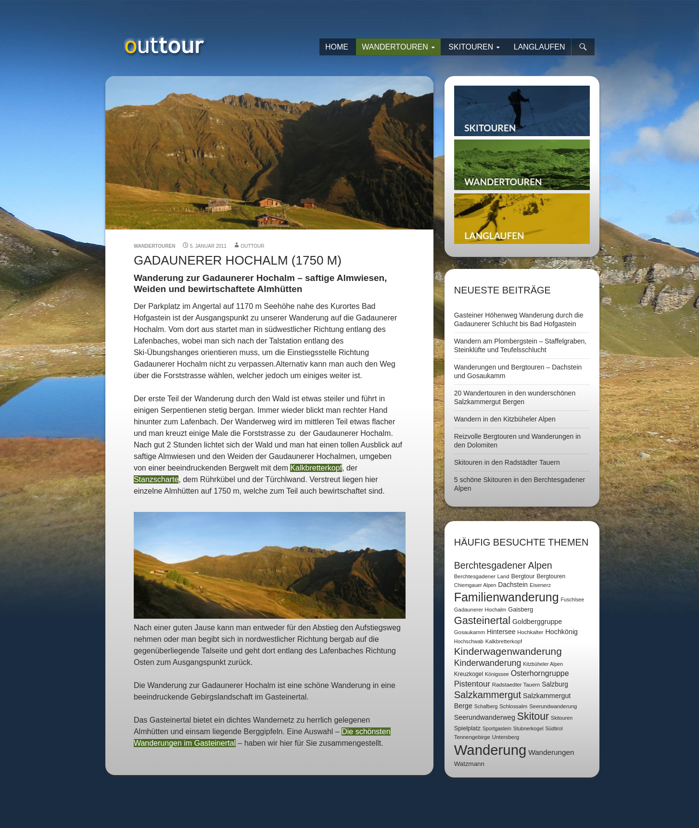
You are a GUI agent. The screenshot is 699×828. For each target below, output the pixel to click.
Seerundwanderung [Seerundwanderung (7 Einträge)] (553, 706)
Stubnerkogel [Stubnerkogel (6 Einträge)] (528, 728)
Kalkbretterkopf (316, 468)
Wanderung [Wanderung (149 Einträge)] (490, 750)
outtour (252, 246)
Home (336, 47)
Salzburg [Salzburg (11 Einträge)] (555, 684)
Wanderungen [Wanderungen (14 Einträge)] (551, 752)
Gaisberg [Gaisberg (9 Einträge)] (520, 609)
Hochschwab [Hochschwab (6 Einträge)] (468, 641)
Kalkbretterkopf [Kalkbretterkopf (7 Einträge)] (503, 641)
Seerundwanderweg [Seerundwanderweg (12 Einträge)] (484, 717)
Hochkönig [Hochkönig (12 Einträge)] (561, 632)
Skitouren (470, 47)
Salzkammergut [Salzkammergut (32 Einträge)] (487, 694)
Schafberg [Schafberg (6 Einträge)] (486, 706)
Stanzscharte (156, 479)
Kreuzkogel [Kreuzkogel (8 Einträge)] (468, 674)
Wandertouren (395, 47)
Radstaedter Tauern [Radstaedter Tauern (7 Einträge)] (516, 685)
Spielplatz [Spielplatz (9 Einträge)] (467, 728)
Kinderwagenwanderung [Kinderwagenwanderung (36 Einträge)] (508, 651)
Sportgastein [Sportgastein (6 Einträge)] (497, 728)
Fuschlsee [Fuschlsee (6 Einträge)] (573, 599)
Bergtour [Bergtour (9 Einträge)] (523, 576)
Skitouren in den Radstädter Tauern (507, 462)
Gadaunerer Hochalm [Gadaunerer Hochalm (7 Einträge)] (480, 609)
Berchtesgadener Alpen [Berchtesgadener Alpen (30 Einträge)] (503, 565)
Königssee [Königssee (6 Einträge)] (497, 674)
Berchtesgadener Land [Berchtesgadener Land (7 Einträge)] (481, 576)
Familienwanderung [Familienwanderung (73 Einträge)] (506, 597)
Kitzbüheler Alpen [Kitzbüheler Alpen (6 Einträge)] (543, 664)
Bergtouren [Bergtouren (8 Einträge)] (550, 576)
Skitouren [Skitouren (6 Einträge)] (561, 718)
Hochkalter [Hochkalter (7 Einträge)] (530, 632)
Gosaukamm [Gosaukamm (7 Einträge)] (469, 632)
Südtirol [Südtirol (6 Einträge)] (553, 728)
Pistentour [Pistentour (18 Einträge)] (472, 683)
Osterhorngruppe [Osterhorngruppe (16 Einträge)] (540, 673)
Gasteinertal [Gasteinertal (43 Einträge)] (482, 620)
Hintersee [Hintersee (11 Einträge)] (501, 632)
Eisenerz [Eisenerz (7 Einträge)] (540, 585)
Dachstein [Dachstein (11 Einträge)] (513, 584)
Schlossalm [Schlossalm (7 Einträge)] (513, 706)
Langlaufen (539, 47)
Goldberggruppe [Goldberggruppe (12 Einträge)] (537, 621)
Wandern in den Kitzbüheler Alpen (505, 419)
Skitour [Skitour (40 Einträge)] (533, 716)
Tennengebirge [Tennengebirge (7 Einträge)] (472, 737)
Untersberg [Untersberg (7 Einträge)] (505, 737)
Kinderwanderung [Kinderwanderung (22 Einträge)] (487, 663)
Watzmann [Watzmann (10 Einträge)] (469, 763)
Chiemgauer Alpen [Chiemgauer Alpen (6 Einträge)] (475, 585)
